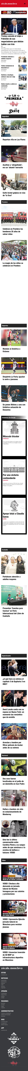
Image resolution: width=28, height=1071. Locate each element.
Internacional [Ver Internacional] (3, 980)
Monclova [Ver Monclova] (3, 1003)
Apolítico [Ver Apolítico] (3, 996)
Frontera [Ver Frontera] (3, 1004)
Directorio (3, 1016)
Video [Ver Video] (2, 984)
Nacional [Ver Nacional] (3, 986)
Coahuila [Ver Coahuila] (3, 1007)
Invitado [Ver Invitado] (2, 997)
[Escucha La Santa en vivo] (14, 1052)
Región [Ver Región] (2, 1006)
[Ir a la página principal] (9, 3)
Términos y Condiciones (6, 1013)
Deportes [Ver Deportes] (3, 983)
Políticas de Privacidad (5, 1014)
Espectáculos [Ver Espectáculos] (3, 981)
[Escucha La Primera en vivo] (14, 1038)
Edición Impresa (4, 1024)
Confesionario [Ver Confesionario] (4, 993)
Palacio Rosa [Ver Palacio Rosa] (3, 994)
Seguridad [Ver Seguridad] (3, 987)
